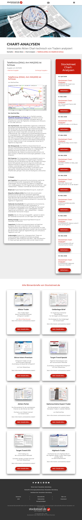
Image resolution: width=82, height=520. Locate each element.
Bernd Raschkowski (25, 319)
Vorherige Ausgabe (41, 70)
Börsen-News (19, 52)
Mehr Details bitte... (23, 329)
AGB (18, 499)
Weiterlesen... (64, 90)
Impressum (64, 499)
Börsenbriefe (41, 496)
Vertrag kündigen (41, 501)
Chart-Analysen (30, 52)
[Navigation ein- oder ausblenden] (74, 2)
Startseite (10, 52)
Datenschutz (41, 499)
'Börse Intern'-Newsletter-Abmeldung (41, 487)
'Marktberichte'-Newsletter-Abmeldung (41, 492)
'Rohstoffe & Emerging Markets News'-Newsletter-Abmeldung (41, 489)
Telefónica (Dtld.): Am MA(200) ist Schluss (50, 52)
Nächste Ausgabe (13, 70)
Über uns (63, 496)
